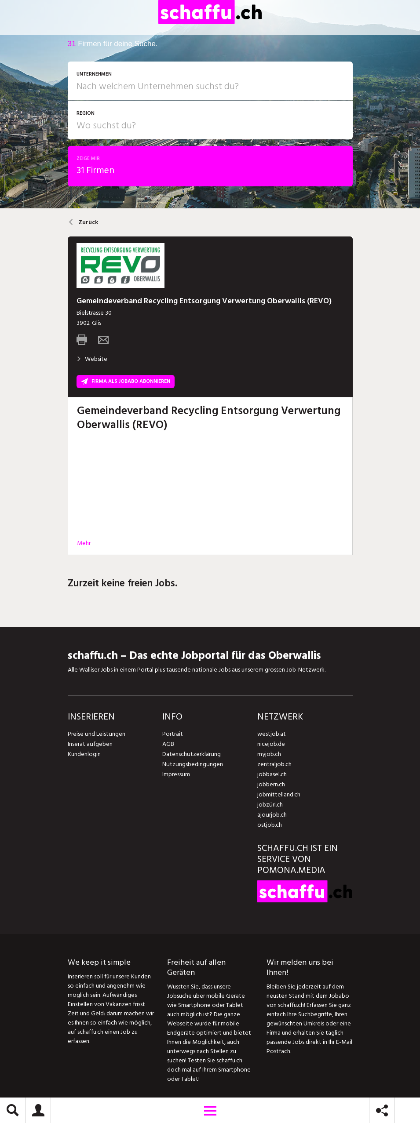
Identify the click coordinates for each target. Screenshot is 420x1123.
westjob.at (271, 734)
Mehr (84, 543)
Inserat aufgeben (90, 744)
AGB (168, 744)
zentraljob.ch (274, 764)
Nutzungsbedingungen (192, 764)
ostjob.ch (269, 825)
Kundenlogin (84, 754)
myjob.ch (269, 754)
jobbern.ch (271, 784)
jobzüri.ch (269, 805)
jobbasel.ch (272, 774)
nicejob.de (271, 744)
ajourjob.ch (271, 815)
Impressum (176, 774)
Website (92, 359)
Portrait (172, 734)
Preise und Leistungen (96, 734)
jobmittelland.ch (278, 794)
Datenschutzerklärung (191, 754)
